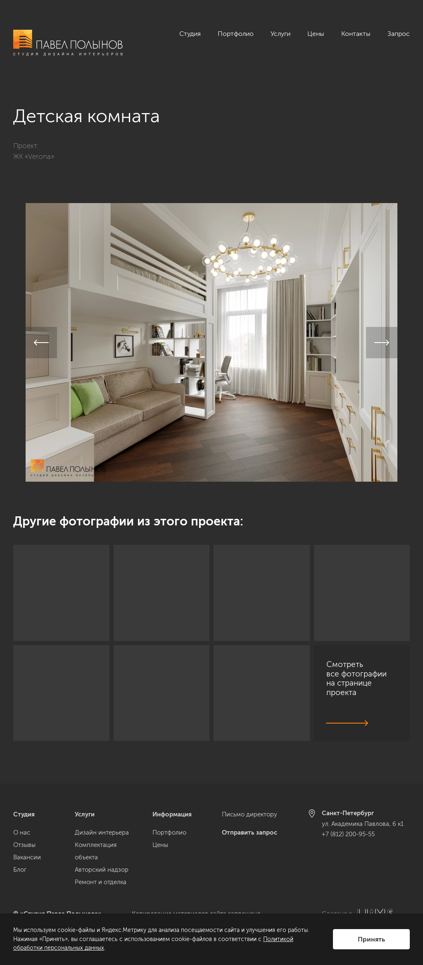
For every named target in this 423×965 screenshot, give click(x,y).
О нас (21, 832)
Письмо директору (249, 814)
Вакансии (27, 857)
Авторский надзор (101, 869)
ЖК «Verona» (33, 147)
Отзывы (24, 845)
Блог (19, 869)
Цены (315, 34)
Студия (190, 34)
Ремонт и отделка (100, 882)
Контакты (356, 34)
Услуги (280, 34)
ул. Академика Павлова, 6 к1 (363, 824)
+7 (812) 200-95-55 (348, 834)
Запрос (398, 34)
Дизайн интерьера (102, 832)
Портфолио (236, 34)
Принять (371, 939)
